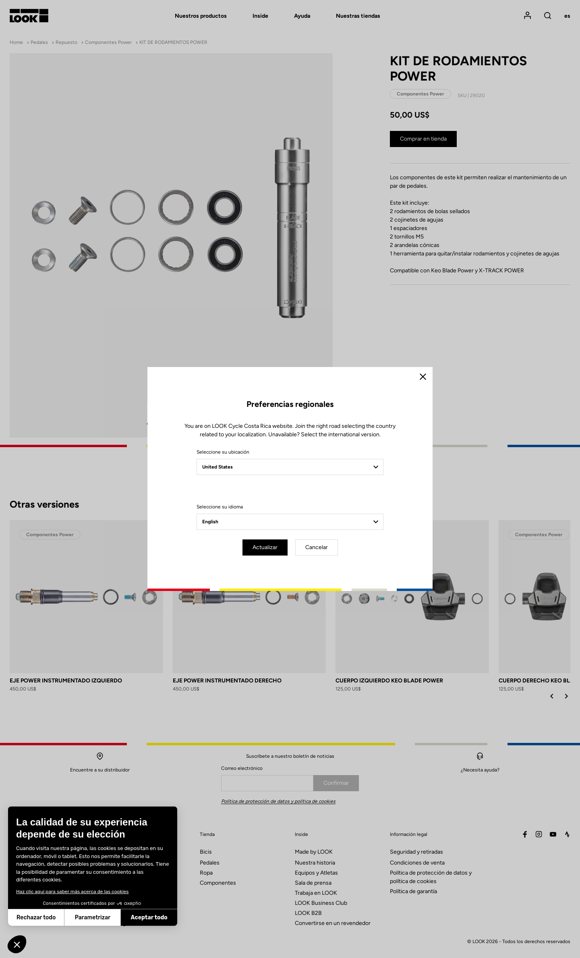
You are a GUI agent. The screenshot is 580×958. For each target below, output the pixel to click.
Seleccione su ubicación (223, 452)
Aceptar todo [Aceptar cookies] (149, 917)
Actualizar (265, 547)
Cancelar (316, 547)
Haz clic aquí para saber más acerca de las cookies (72, 891)
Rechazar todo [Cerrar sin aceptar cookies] (36, 917)
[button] (17, 944)
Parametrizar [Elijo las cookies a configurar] (92, 917)
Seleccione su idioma (220, 507)
